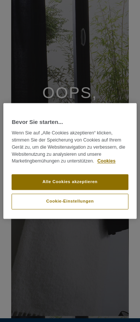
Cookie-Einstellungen (70, 201)
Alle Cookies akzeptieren (70, 182)
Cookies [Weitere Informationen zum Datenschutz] (106, 161)
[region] (69, 161)
